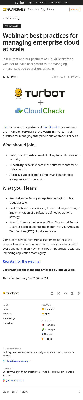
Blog (66, 2)
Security (24, 391)
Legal (14, 391)
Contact (75, 9)
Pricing (50, 9)
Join (5, 127)
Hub (37, 9)
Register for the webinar (22, 261)
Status (6, 391)
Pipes (30, 2)
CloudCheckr (51, 127)
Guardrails (41, 2)
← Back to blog (11, 18)
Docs (30, 9)
